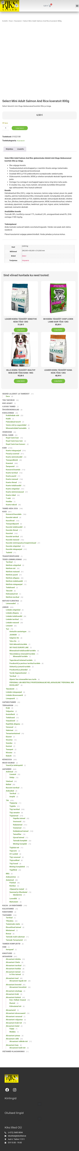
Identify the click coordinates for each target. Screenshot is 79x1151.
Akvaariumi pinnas (13, 1036)
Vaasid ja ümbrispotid (14, 765)
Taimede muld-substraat (15, 937)
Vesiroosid (7, 432)
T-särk (8, 498)
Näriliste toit (10, 568)
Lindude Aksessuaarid (14, 695)
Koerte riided (11, 495)
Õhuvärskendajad (10, 410)
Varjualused (10, 721)
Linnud (5, 607)
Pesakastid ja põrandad (18, 670)
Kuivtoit (9, 746)
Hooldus (9, 501)
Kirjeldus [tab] (9, 149)
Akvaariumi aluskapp (14, 991)
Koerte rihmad (11, 482)
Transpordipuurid (12, 524)
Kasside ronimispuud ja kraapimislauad (21, 543)
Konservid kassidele (13, 514)
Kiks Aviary (7, 403)
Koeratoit (18, 21)
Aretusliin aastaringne (17, 631)
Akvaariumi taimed (13, 972)
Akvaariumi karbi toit (17, 1048)
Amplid (12, 797)
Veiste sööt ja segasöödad (16, 425)
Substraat (9, 730)
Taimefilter (17, 834)
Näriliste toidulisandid (14, 581)
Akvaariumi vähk (12, 1039)
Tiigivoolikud (14, 860)
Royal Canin (7, 435)
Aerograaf (9, 949)
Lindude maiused (12, 623)
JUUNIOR (13, 635)
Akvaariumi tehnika (13, 959)
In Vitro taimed (15, 974)
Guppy (11, 1029)
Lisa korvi (20, 128)
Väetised (9, 781)
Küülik (8, 419)
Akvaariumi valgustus (14, 1020)
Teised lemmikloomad (12, 559)
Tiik (7, 800)
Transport (9, 749)
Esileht (5, 21)
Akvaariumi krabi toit (14, 1023)
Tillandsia (9, 921)
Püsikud (12, 883)
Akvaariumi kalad (12, 1026)
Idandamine (17, 895)
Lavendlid (13, 899)
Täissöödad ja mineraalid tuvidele (22, 654)
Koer (11, 21)
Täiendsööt (10, 689)
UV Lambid (13, 854)
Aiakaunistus (11, 877)
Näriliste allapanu (12, 578)
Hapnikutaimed (9, 702)
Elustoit (9, 737)
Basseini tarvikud (12, 788)
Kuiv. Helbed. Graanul (17, 1000)
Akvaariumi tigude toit (17, 981)
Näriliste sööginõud (13, 565)
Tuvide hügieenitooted (17, 673)
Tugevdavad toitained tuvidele (20, 660)
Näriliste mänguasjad (14, 584)
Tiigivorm (13, 851)
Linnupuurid (10, 698)
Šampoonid (10, 466)
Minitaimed (10, 930)
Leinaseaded (11, 603)
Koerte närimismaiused (15, 492)
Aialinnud (9, 772)
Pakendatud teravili (13, 422)
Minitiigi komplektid (17, 867)
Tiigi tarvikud (8, 400)
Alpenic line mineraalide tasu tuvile (22, 679)
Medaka (12, 1032)
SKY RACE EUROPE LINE (18, 647)
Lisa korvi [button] (21, 330)
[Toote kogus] (5, 128)
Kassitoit (9, 533)
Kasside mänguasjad (14, 549)
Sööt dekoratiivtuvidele (18, 644)
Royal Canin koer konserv (15, 444)
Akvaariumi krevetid (13, 985)
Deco (8, 396)
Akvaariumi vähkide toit (18, 1041)
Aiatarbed (6, 769)
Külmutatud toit (12, 594)
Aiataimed (10, 880)
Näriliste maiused (12, 572)
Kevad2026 (7, 759)
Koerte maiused (12, 479)
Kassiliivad (10, 521)
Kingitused (7, 953)
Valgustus (10, 711)
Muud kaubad (8, 763)
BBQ (7, 874)
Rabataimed (17, 825)
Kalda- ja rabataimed (12, 905)
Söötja (11, 777)
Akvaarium (7, 956)
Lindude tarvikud (12, 619)
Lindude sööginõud (13, 610)
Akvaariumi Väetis (13, 962)
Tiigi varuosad (14, 857)
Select (24, 256)
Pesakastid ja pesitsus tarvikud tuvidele (24, 663)
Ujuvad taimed (8, 406)
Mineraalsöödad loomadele (16, 428)
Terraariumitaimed (13, 733)
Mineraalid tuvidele (20, 656)
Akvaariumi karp (12, 1045)
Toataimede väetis (13, 924)
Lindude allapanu (12, 613)
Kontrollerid (10, 714)
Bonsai (8, 934)
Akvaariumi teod (12, 978)
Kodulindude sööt (12, 415)
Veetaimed (17, 828)
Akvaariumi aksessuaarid (15, 1013)
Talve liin (12, 641)
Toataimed (7, 915)
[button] (77, 6)
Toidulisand (10, 587)
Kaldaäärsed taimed (20, 831)
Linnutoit (9, 626)
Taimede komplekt (20, 841)
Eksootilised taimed (13, 927)
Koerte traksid (11, 505)
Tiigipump (13, 803)
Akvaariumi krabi (12, 994)
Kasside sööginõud (13, 546)
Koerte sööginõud (12, 489)
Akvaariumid (11, 1010)
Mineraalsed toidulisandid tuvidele (22, 651)
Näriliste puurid (12, 575)
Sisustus (9, 740)
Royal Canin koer (12, 438)
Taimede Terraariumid (14, 940)
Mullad (8, 784)
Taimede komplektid (11, 944)
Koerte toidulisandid (13, 485)
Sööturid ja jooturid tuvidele (19, 667)
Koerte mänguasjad (13, 451)
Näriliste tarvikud (12, 597)
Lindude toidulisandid (14, 616)
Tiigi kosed (13, 864)
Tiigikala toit (14, 848)
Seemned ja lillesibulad (18, 892)
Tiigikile (12, 806)
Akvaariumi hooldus (13, 969)
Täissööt (9, 591)
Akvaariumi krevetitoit (17, 987)
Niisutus (9, 753)
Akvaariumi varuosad (14, 1016)
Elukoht (9, 756)
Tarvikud (9, 562)
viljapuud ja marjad (16, 889)
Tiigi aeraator (14, 813)
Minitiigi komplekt (20, 844)
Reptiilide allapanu (13, 724)
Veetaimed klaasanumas (13, 1051)
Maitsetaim (13, 902)
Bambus (12, 886)
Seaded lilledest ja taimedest (15, 394)
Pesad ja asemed (12, 454)
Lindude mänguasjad (14, 692)
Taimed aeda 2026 (10, 508)
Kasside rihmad (12, 530)
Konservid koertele (13, 470)
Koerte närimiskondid (14, 457)
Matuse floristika (10, 601)
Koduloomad (8, 413)
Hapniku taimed (19, 818)
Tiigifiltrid (13, 870)
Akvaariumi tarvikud (13, 965)
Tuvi (7, 629)
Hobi (4, 947)
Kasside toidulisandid (14, 527)
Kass (4, 512)
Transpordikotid (12, 460)
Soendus (9, 743)
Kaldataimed (8, 909)
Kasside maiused (12, 540)
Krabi (8, 708)
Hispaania (25, 260)
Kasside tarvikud (12, 536)
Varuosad (9, 727)
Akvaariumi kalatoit (13, 997)
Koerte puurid (11, 476)
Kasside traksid (12, 517)
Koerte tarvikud (12, 473)
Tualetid (9, 552)
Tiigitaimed (13, 816)
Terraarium (7, 705)
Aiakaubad (10, 791)
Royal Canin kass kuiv (14, 441)
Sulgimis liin (14, 638)
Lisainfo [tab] (20, 149)
